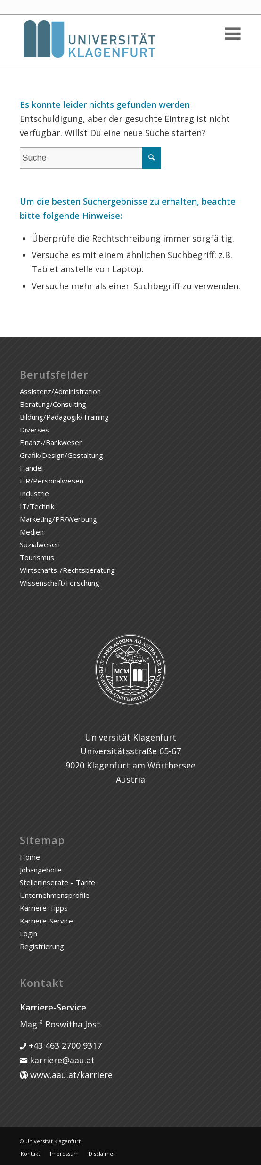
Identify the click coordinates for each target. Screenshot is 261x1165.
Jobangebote (41, 869)
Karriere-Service (46, 920)
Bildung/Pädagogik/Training (64, 417)
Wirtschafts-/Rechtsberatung (67, 570)
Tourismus (37, 557)
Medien (32, 531)
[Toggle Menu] (232, 33)
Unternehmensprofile (55, 895)
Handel (31, 468)
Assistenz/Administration (60, 391)
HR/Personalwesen (51, 480)
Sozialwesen (40, 544)
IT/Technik (37, 506)
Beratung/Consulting (53, 404)
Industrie (34, 493)
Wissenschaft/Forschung (59, 582)
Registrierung (42, 946)
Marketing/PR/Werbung (58, 519)
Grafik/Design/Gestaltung (61, 455)
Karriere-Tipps (44, 908)
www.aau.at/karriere (70, 1074)
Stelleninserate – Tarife (57, 882)
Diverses (34, 429)
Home (30, 857)
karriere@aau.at (61, 1060)
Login (28, 933)
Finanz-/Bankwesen (51, 442)
